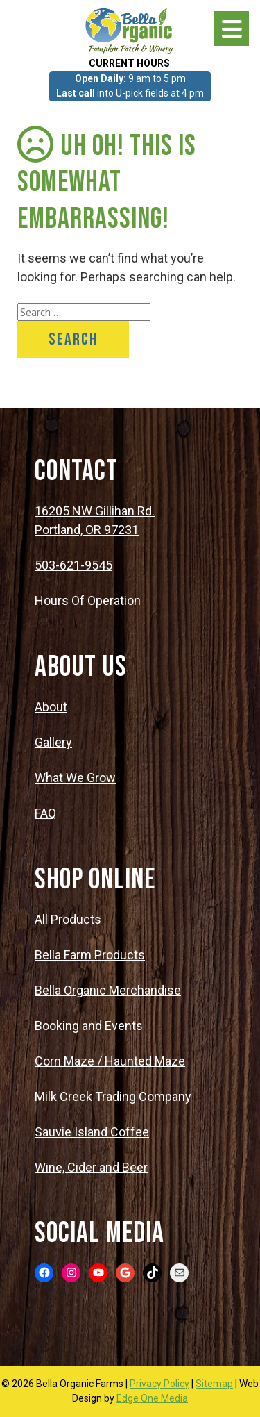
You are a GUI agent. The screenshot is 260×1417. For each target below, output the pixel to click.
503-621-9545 (73, 565)
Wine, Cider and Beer (91, 1167)
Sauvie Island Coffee (92, 1132)
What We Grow (75, 777)
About (51, 706)
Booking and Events (89, 1025)
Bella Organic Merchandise (108, 990)
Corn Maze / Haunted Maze (110, 1061)
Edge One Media (152, 1398)
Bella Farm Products (90, 954)
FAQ (45, 813)
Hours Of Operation (88, 600)
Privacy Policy (159, 1383)
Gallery (53, 742)
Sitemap (214, 1383)
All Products (68, 919)
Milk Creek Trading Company (113, 1096)
